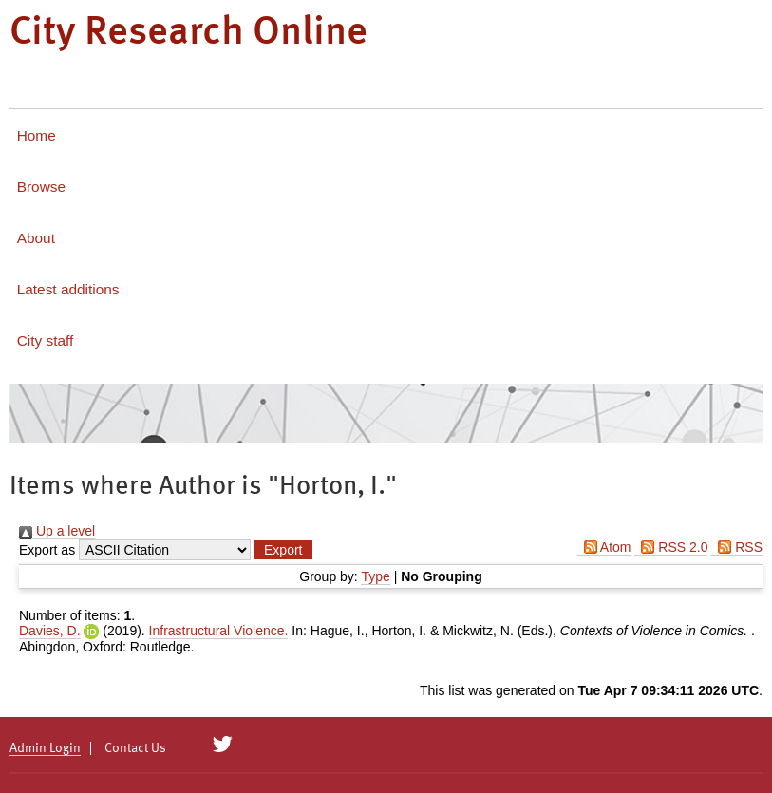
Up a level (57, 530)
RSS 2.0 (670, 547)
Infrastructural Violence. (219, 630)
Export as (47, 549)
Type (375, 576)
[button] (282, 549)
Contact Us (135, 748)
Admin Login (45, 748)
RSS (737, 547)
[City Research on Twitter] (222, 744)
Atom (604, 547)
